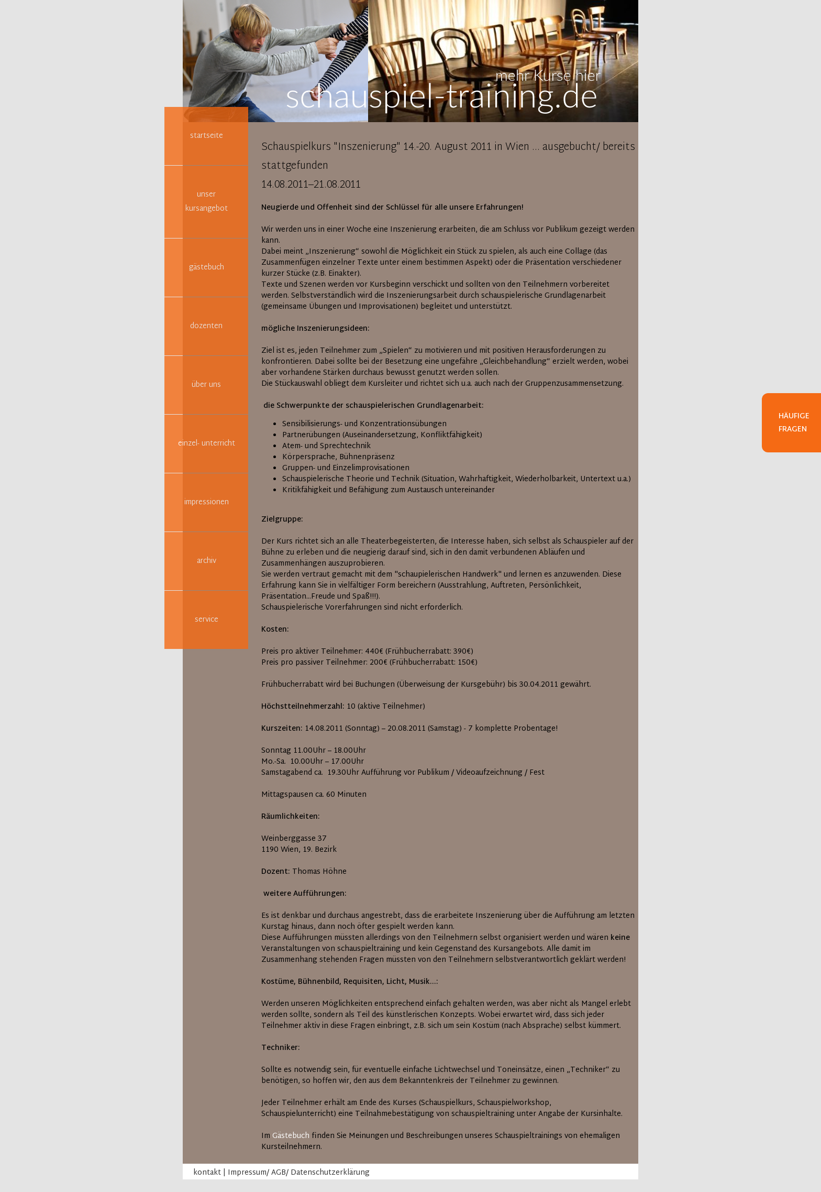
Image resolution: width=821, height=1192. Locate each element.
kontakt (207, 1172)
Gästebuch (290, 1136)
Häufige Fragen (794, 423)
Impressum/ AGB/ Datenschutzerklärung (299, 1172)
